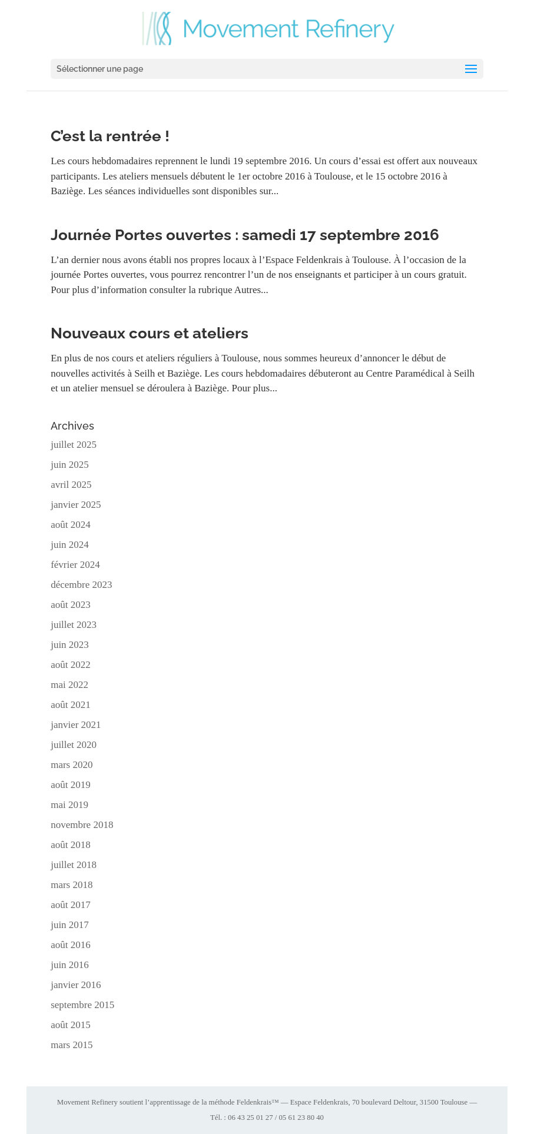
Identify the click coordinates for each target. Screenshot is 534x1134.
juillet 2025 (74, 444)
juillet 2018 (74, 864)
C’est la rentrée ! (110, 136)
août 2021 (71, 704)
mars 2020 (71, 764)
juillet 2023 (74, 624)
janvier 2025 (76, 504)
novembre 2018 (82, 824)
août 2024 (71, 524)
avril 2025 (71, 484)
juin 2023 (70, 644)
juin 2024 (70, 544)
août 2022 (71, 664)
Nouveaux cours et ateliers (149, 333)
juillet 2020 (74, 744)
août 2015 (71, 1024)
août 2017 (71, 904)
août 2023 (71, 604)
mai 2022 (69, 684)
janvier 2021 (76, 724)
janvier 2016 (76, 984)
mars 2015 (71, 1044)
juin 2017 (70, 924)
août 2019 (71, 784)
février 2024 (75, 564)
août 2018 (71, 844)
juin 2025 (70, 464)
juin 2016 (70, 964)
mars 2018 (71, 884)
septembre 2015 (82, 1004)
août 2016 (71, 944)
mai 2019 (69, 804)
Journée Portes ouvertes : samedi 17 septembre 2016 (245, 235)
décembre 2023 (81, 584)
